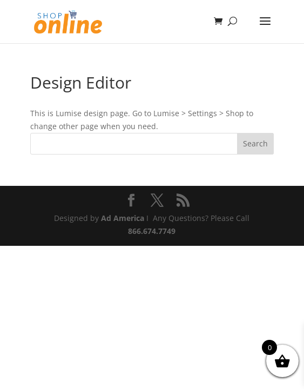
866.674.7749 (151, 231)
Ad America (122, 218)
